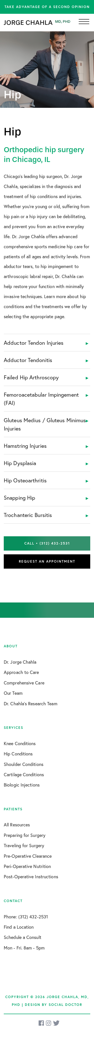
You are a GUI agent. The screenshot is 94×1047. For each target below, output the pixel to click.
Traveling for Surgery (24, 845)
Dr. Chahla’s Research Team (30, 704)
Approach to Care (21, 672)
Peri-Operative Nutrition (27, 866)
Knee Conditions (20, 743)
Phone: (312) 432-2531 (26, 917)
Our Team (13, 693)
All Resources (17, 825)
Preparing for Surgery (24, 835)
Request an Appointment (47, 561)
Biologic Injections (22, 785)
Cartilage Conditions (24, 774)
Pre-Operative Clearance (28, 856)
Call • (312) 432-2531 (47, 543)
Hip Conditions (18, 754)
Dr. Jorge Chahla (20, 662)
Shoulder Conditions (23, 764)
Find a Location (19, 927)
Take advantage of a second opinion (47, 7)
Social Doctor (65, 1004)
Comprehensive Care (24, 683)
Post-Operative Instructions (31, 877)
